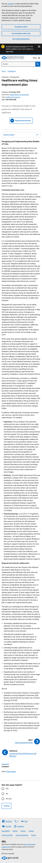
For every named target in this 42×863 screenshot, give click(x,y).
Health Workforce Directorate (19, 94)
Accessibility (6, 831)
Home (4, 71)
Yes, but (9, 799)
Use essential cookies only (21, 33)
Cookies (31, 831)
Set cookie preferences (21, 39)
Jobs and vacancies (21, 835)
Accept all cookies (21, 27)
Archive (15, 831)
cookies (10, 4)
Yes (7, 789)
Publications (12, 71)
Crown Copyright (7, 835)
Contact (23, 831)
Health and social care (13, 97)
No (7, 794)
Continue (6, 806)
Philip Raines (11, 772)
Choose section (20, 134)
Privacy (33, 835)
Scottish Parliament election (16, 46)
